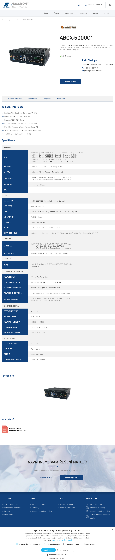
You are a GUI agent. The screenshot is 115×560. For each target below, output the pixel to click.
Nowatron (15, 5)
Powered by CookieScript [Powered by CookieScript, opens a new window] (58, 558)
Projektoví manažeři (67, 507)
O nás (95, 13)
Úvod (46, 13)
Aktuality (35, 507)
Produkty (83, 13)
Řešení (56, 13)
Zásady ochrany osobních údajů (100, 516)
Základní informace (15, 98)
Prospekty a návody (97, 507)
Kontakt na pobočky (67, 504)
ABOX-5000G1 (27, 19)
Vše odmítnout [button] (65, 550)
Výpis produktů (14, 19)
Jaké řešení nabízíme (12, 504)
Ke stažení (61, 98)
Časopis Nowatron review (42, 511)
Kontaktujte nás (71, 477)
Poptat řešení (70, 81)
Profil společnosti (38, 504)
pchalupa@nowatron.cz (93, 70)
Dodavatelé (8, 514)
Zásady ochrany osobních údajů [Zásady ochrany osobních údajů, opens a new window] (62, 540)
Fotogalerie (47, 98)
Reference (69, 13)
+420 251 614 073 (95, 5)
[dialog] (57, 543)
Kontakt (107, 13)
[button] (57, 555)
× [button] (112, 529)
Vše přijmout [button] (48, 550)
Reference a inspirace (12, 507)
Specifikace (32, 98)
